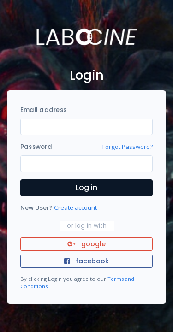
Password (36, 146)
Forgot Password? (127, 146)
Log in (86, 187)
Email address (43, 110)
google (86, 244)
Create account (75, 207)
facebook (86, 261)
